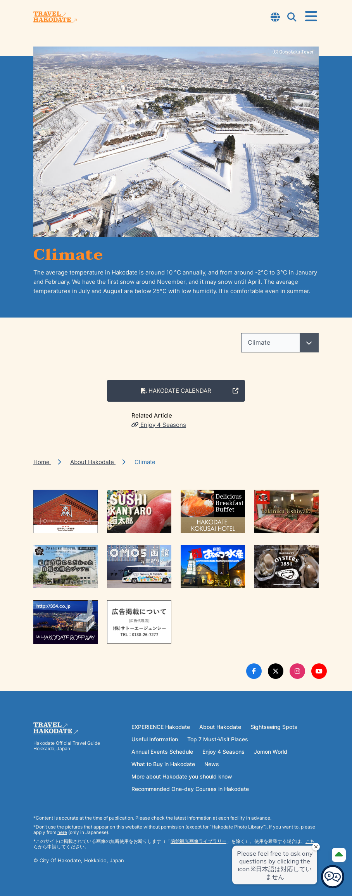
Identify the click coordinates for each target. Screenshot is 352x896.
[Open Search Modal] (292, 17)
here (62, 832)
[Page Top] (339, 855)
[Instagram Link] (297, 671)
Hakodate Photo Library (237, 827)
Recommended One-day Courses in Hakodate (190, 789)
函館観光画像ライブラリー (198, 841)
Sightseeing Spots (273, 726)
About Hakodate (93, 462)
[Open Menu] (311, 16)
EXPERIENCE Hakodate (160, 726)
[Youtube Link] (319, 671)
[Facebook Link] (254, 671)
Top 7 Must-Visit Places (217, 739)
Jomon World (270, 751)
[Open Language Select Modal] (275, 17)
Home (42, 462)
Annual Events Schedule (162, 751)
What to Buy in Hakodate (163, 764)
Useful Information (154, 739)
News (211, 764)
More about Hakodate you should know (181, 776)
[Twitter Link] (275, 671)
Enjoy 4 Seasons (158, 424)
